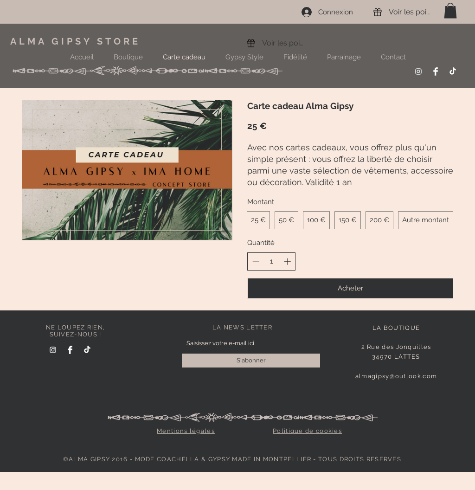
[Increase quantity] (287, 261)
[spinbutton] (271, 261)
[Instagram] (418, 71)
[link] (450, 10)
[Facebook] (435, 71)
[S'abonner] (251, 361)
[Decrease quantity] (255, 261)
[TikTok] (453, 71)
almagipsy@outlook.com (396, 376)
